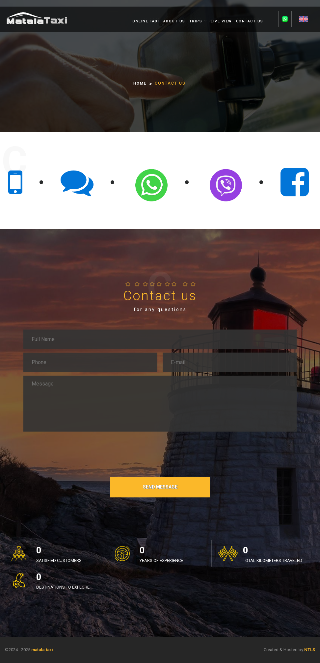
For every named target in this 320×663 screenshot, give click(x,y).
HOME (140, 83)
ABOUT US (174, 21)
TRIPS (195, 21)
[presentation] (160, 454)
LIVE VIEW (221, 21)
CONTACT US (249, 21)
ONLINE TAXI (145, 21)
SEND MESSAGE (160, 487)
